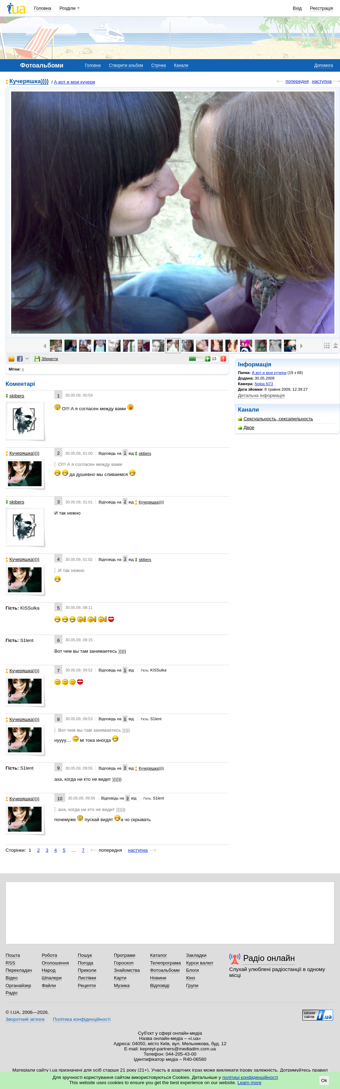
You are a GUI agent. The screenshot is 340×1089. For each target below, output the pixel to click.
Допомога (323, 65)
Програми (124, 955)
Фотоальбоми (165, 970)
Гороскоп (123, 962)
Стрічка (158, 65)
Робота (49, 955)
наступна (322, 81)
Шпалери (52, 977)
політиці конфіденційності (250, 1077)
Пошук (85, 955)
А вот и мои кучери (74, 82)
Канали (181, 65)
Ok (324, 1080)
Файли (49, 985)
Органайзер (18, 985)
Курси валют (199, 962)
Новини (158, 977)
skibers (15, 395)
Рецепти (87, 985)
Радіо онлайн (269, 958)
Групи (192, 985)
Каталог (158, 955)
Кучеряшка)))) (29, 82)
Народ (49, 970)
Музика (122, 985)
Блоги (192, 970)
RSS (10, 962)
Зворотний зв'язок (25, 1019)
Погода (85, 962)
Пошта (13, 955)
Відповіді (160, 985)
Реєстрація (321, 8)
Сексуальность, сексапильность (275, 418)
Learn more (250, 1082)
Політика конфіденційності (81, 1019)
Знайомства (127, 970)
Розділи (68, 8)
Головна (42, 8)
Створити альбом (126, 65)
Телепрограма (165, 962)
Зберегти (46, 358)
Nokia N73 (264, 384)
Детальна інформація (261, 395)
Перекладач (19, 970)
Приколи (87, 970)
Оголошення (55, 962)
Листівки (87, 977)
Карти (120, 977)
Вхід (297, 8)
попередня (297, 81)
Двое (246, 427)
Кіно (190, 977)
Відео (12, 977)
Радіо (11, 992)
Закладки (196, 955)
